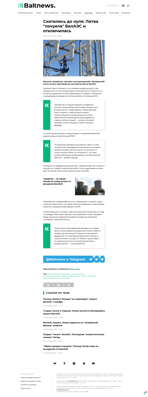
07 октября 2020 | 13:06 (52, 341)
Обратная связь (25, 388)
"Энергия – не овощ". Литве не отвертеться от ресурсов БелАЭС (57, 181)
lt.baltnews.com (72, 381)
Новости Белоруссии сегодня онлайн (56, 278)
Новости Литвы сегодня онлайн (58, 274)
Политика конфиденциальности (30, 378)
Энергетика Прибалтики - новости (55, 276)
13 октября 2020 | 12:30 (52, 353)
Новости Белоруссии (88, 276)
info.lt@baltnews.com (63, 390)
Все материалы (112, 5)
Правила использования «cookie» (31, 381)
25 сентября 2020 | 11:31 (53, 306)
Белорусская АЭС (74, 276)
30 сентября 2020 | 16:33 (53, 329)
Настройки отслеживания (28, 385)
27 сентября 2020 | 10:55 (53, 317)
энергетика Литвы (76, 274)
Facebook (58, 125)
